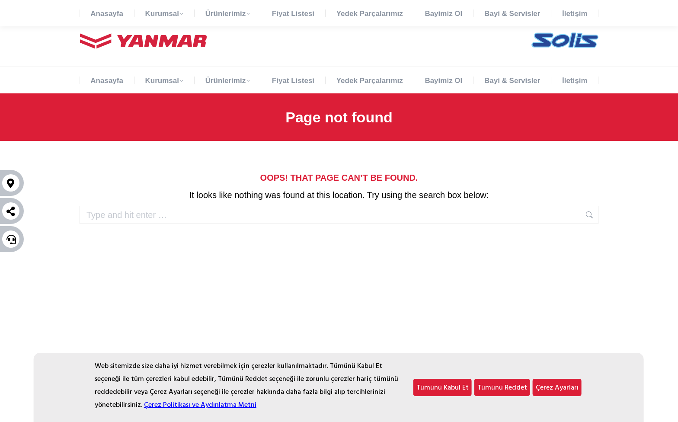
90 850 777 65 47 (103, 8)
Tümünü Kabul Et (442, 387)
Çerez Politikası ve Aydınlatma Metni (200, 404)
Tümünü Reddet (502, 387)
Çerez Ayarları (557, 387)
